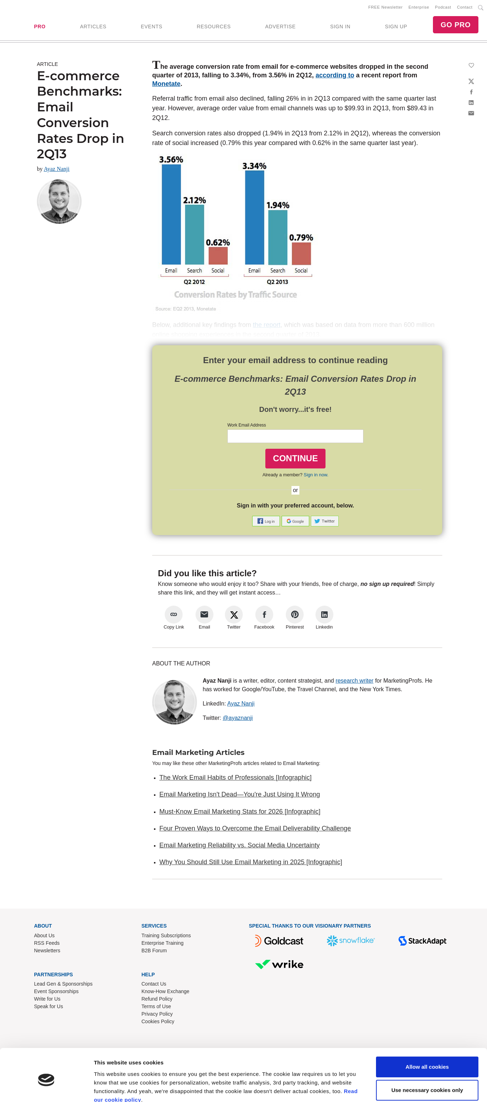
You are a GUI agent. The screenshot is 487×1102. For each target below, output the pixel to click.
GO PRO (455, 25)
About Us (44, 936)
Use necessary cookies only (427, 1058)
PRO (39, 27)
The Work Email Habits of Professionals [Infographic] (235, 777)
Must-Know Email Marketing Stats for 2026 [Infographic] (239, 811)
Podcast (443, 7)
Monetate (166, 84)
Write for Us (47, 999)
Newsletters (47, 951)
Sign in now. (316, 475)
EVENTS (151, 27)
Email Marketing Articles (198, 753)
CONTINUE (295, 458)
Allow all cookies (427, 1035)
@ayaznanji (238, 718)
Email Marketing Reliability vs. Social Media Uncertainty (239, 846)
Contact (464, 7)
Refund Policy (156, 999)
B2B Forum (154, 951)
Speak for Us (48, 1007)
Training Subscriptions (166, 936)
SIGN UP (396, 27)
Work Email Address (246, 425)
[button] (266, 521)
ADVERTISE (280, 27)
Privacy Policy (157, 1014)
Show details (110, 1088)
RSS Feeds (47, 943)
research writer (354, 681)
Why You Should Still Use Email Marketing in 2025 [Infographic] (250, 862)
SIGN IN (340, 27)
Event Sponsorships (56, 992)
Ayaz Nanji (56, 170)
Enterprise (419, 7)
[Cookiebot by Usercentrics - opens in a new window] (46, 1088)
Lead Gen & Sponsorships (63, 984)
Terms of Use (156, 1007)
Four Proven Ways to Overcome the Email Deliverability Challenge (255, 828)
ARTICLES (93, 27)
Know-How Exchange (165, 992)
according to (334, 75)
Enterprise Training (162, 943)
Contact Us (153, 984)
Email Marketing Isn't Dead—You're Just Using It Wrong (239, 795)
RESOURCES (214, 27)
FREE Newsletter (385, 7)
